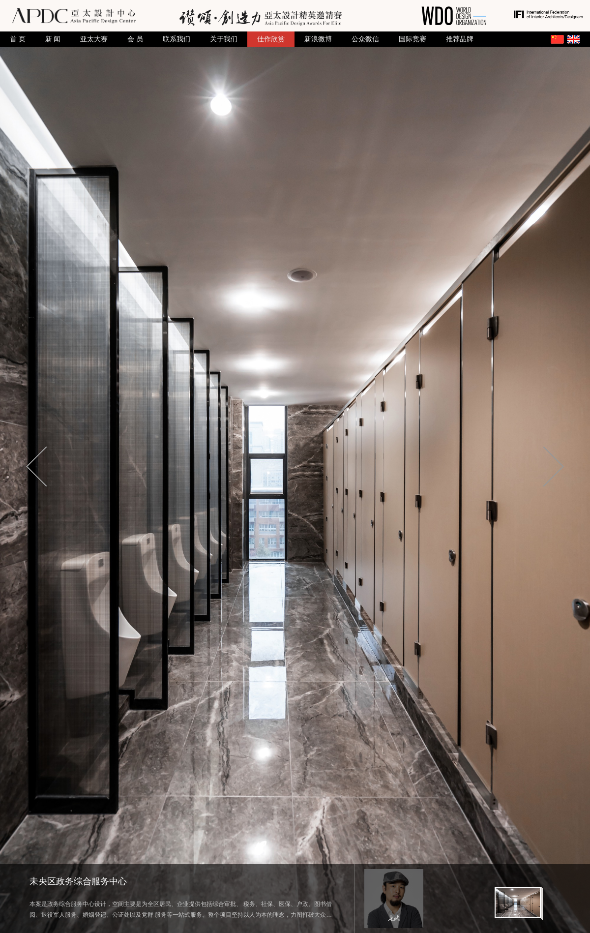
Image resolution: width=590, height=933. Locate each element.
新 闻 (53, 39)
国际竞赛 (412, 39)
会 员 (135, 39)
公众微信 (365, 39)
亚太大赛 (94, 39)
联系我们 (176, 39)
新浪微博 (318, 39)
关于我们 (223, 39)
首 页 (18, 39)
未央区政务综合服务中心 (78, 881)
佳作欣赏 (271, 39)
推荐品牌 (459, 39)
